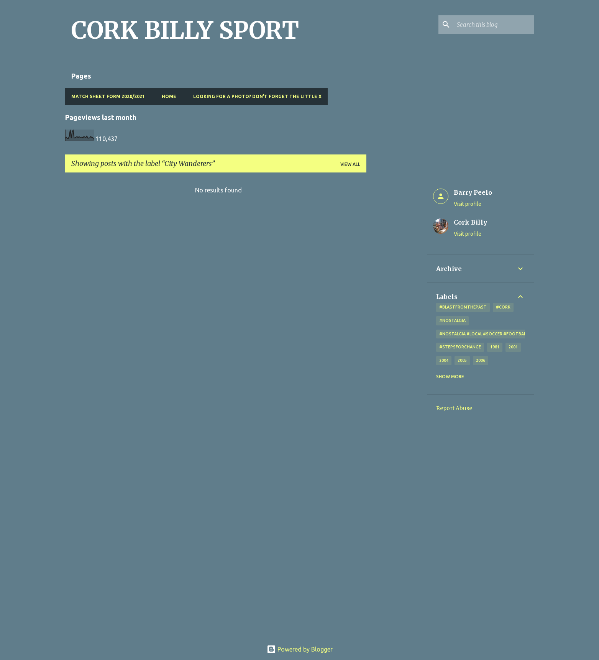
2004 (443, 360)
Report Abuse (454, 408)
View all (350, 164)
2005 (462, 360)
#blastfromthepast (463, 307)
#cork (503, 307)
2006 (480, 360)
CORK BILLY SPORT (185, 30)
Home (169, 96)
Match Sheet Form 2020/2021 (108, 96)
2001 (513, 347)
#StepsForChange (460, 347)
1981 (494, 347)
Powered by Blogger (300, 649)
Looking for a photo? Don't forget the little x (257, 96)
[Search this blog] (494, 24)
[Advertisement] (396, 294)
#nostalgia (452, 320)
